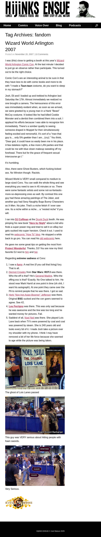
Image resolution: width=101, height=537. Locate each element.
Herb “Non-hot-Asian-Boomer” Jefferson (30, 295)
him (27, 252)
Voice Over (42, 25)
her (35, 252)
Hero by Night (37, 223)
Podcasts (75, 25)
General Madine (43, 276)
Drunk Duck (42, 219)
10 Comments (41, 54)
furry (19, 264)
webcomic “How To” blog (27, 234)
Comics (23, 25)
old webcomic (47, 238)
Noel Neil (30, 317)
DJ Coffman (22, 219)
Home (7, 25)
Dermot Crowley (17, 272)
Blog (59, 25)
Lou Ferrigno (16, 306)
